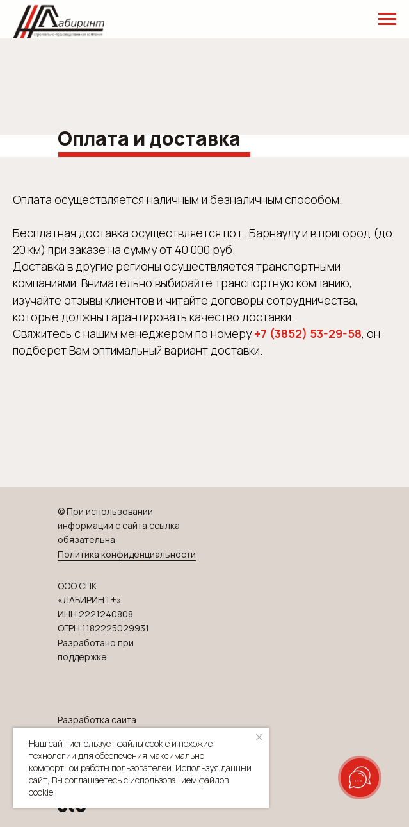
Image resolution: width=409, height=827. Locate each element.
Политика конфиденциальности (127, 554)
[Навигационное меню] (387, 19)
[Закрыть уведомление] (259, 737)
